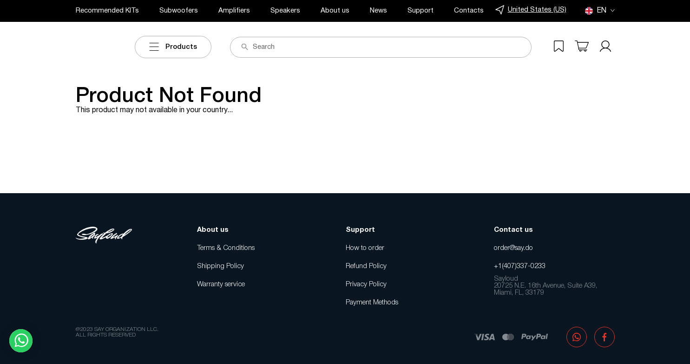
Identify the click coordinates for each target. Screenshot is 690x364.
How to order (365, 248)
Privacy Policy (366, 284)
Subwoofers (178, 10)
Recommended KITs (107, 10)
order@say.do (513, 248)
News (378, 10)
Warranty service (221, 284)
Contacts (469, 10)
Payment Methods (372, 302)
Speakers (285, 10)
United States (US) (530, 10)
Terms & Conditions (226, 248)
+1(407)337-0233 (519, 266)
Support (420, 10)
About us (335, 10)
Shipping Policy (220, 266)
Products (173, 47)
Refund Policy (366, 266)
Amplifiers (234, 10)
